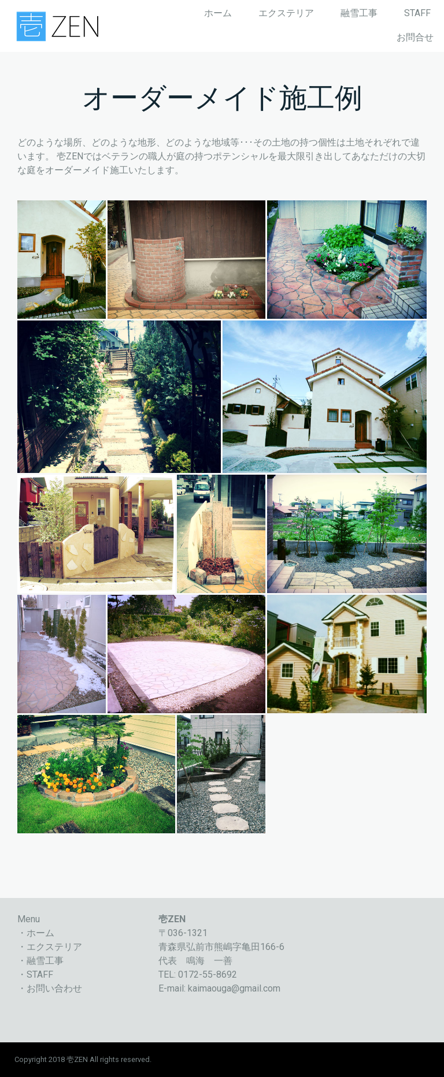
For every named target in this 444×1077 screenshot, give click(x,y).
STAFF (417, 13)
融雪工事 (359, 13)
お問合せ (415, 37)
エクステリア (286, 13)
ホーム (218, 13)
